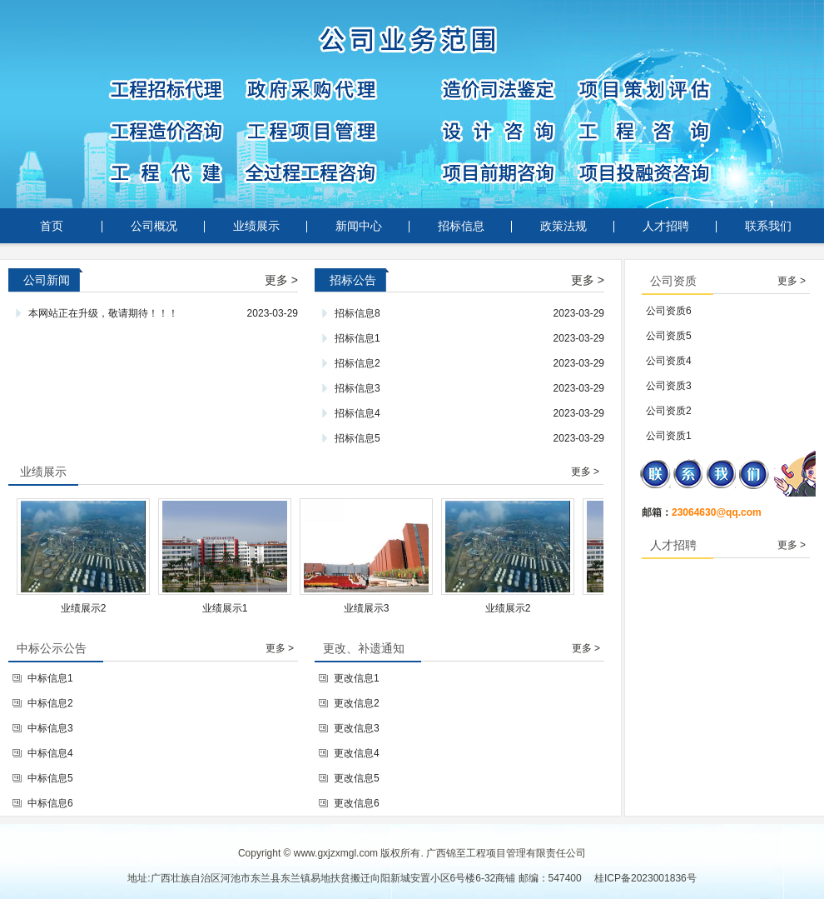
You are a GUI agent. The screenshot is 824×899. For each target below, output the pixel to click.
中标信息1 (50, 678)
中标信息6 (50, 803)
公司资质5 (669, 336)
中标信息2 (50, 703)
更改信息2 (357, 703)
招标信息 (461, 225)
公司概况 (154, 225)
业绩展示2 (92, 608)
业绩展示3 (375, 608)
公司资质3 (669, 386)
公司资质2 (669, 411)
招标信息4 (357, 413)
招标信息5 (357, 438)
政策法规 (563, 225)
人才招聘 (666, 225)
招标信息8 (357, 313)
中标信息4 (50, 753)
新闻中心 (358, 225)
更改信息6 (357, 803)
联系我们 (768, 225)
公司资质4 (669, 361)
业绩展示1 (233, 608)
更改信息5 (357, 778)
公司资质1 (669, 436)
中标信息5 (50, 778)
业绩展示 (256, 225)
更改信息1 (357, 678)
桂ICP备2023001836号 (645, 878)
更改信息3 (357, 728)
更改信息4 (357, 753)
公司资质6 (669, 311)
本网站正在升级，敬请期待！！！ (103, 313)
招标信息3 (357, 388)
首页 (51, 225)
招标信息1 (357, 338)
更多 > (281, 280)
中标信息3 (50, 728)
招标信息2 (357, 363)
